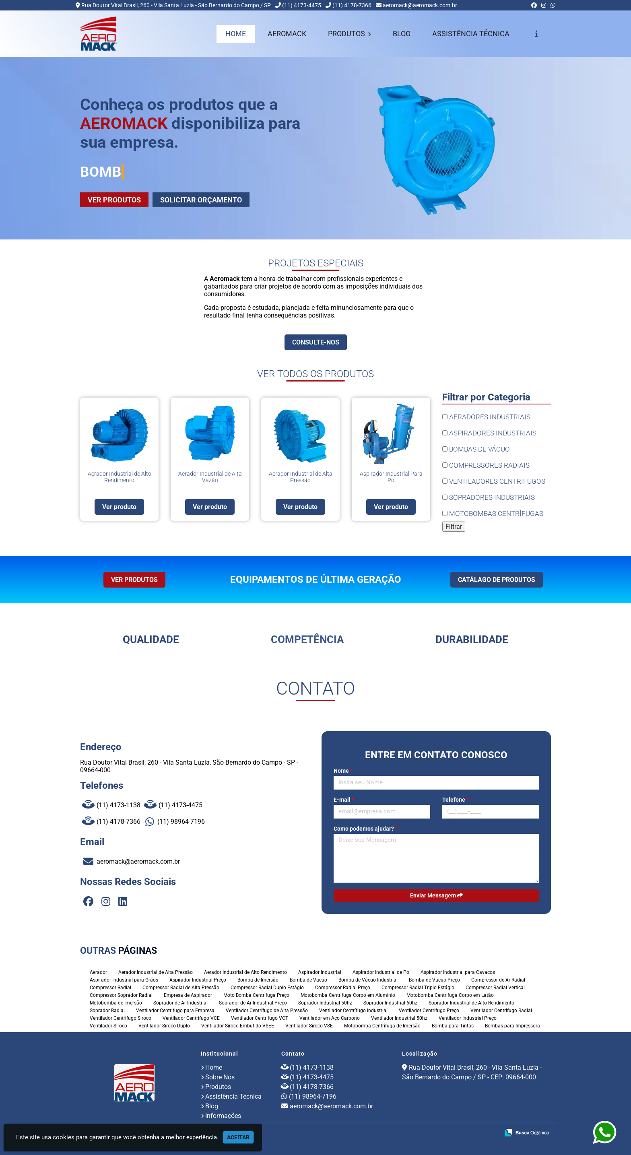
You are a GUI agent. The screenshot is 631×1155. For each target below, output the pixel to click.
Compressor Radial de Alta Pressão (180, 987)
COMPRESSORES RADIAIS (486, 465)
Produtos (218, 1087)
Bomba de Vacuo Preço (434, 980)
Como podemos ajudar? (366, 828)
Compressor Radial (110, 987)
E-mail (344, 799)
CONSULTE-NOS (315, 342)
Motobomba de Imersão (116, 1003)
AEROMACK (287, 34)
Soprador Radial (107, 1010)
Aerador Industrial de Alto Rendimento (245, 972)
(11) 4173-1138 (110, 805)
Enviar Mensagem (436, 895)
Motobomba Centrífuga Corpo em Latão (450, 995)
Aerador (98, 972)
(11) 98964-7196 (175, 821)
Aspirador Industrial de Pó (381, 972)
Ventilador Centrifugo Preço (429, 1010)
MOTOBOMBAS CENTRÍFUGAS (492, 513)
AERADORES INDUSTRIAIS (486, 417)
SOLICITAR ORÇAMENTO (201, 200)
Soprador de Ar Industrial (180, 1003)
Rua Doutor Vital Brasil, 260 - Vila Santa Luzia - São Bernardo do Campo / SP (176, 5)
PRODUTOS (349, 34)
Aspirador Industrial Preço (197, 980)
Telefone (455, 799)
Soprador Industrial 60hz (390, 1003)
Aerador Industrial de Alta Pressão (155, 972)
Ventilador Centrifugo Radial (501, 1010)
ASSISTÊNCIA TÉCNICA (470, 34)
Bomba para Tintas (453, 1026)
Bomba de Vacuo (308, 980)
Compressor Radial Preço (342, 987)
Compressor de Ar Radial (498, 980)
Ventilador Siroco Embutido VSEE (237, 1026)
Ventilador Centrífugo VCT (259, 1018)
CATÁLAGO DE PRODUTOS (496, 580)
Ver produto (119, 507)
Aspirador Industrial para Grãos (124, 980)
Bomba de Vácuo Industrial (368, 980)
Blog (211, 1106)
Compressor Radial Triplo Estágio (417, 987)
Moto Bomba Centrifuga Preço (256, 995)
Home (213, 1067)
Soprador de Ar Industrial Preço (253, 1003)
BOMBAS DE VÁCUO (476, 449)
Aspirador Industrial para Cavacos (458, 972)
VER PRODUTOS (114, 200)
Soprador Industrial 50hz (325, 1003)
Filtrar (453, 526)
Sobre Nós (220, 1077)
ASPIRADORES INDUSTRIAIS (489, 433)
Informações (223, 1116)
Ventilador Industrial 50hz (399, 1018)
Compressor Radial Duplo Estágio (267, 987)
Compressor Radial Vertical (495, 987)
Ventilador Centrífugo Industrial (353, 1010)
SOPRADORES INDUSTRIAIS (488, 497)
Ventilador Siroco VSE (309, 1026)
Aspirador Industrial (319, 972)
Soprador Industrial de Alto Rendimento (471, 1003)
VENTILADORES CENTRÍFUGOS (493, 481)
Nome (343, 770)
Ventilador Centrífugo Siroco (120, 1018)
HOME (235, 34)
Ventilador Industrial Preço (468, 1018)
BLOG (401, 34)
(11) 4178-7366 (351, 5)
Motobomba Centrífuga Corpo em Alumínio (348, 995)
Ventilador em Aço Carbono (329, 1018)
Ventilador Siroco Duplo (164, 1026)
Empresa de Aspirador (188, 995)
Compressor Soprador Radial (121, 995)
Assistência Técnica (233, 1096)
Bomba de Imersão (257, 980)
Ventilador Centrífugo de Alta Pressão (267, 1010)
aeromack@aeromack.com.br (420, 5)
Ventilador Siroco (108, 1026)
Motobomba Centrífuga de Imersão (382, 1026)
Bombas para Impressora (512, 1026)
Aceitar (238, 1137)
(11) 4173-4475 (301, 5)
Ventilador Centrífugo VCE (191, 1018)
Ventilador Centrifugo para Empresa (175, 1010)
